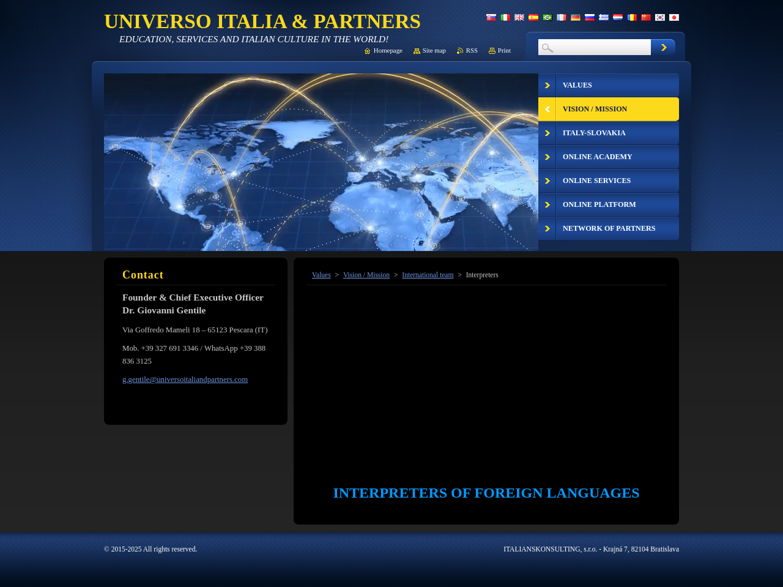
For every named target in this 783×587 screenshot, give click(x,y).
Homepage (388, 50)
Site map (434, 50)
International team (427, 275)
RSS (472, 50)
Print (504, 50)
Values (321, 275)
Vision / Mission (366, 275)
